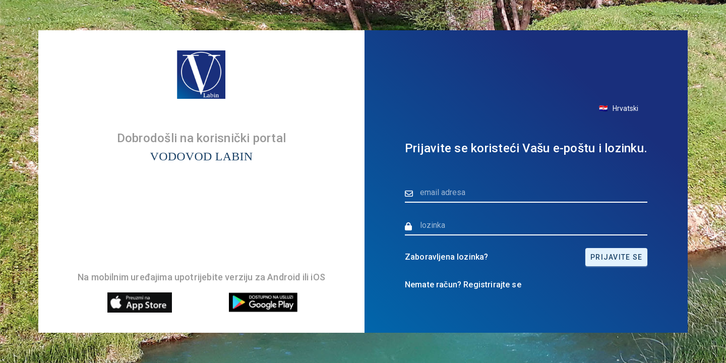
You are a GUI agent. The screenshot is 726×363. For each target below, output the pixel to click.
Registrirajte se (492, 284)
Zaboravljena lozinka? (446, 257)
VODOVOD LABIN (201, 156)
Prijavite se (616, 257)
